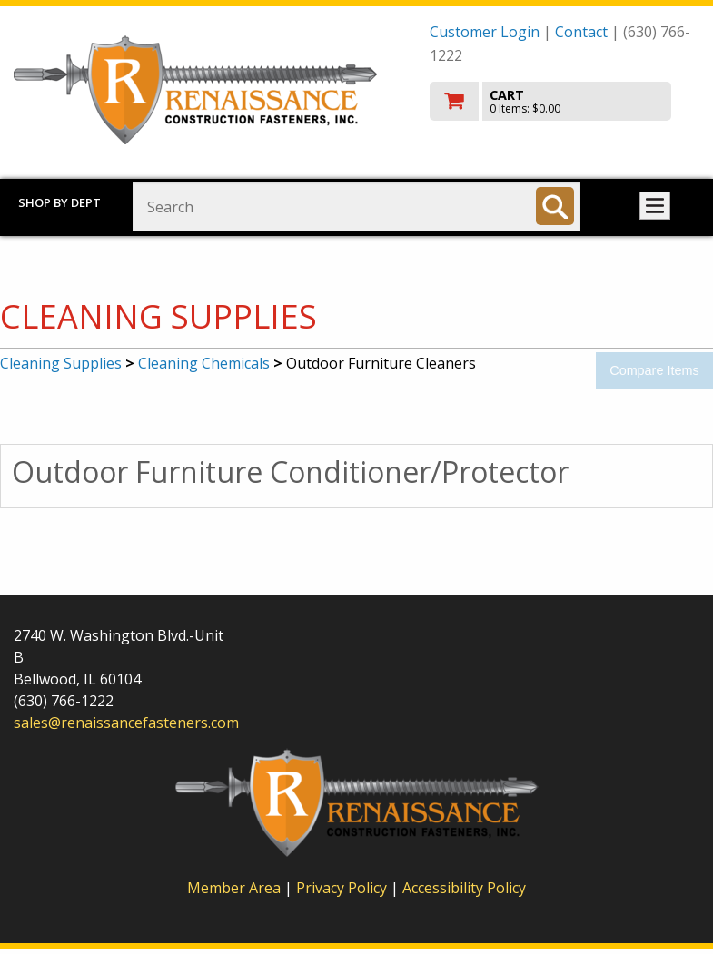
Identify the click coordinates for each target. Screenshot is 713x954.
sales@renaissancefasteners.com (126, 723)
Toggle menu (654, 206)
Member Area (234, 888)
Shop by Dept (59, 202)
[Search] (555, 206)
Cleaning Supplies (61, 363)
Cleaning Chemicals (204, 363)
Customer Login (485, 32)
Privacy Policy (343, 888)
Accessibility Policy (464, 888)
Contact (581, 32)
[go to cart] (564, 101)
